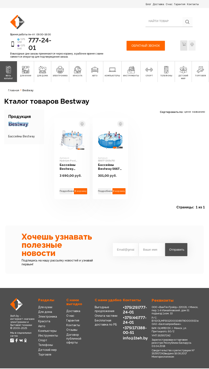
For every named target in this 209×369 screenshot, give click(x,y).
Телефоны (45, 345)
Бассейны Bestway (21, 137)
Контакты (193, 4)
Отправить (176, 250)
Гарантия (179, 4)
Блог (148, 4)
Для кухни (45, 307)
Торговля (44, 355)
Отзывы (71, 330)
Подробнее (66, 191)
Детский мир (47, 350)
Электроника (47, 317)
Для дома (45, 312)
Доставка (158, 4)
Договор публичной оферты (73, 339)
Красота (44, 321)
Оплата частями (106, 316)
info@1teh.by (135, 338)
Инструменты (48, 336)
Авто (41, 326)
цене (187, 112)
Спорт (42, 340)
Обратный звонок (145, 46)
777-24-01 (37, 44)
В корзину (80, 191)
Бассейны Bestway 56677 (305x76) (110, 167)
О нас (169, 4)
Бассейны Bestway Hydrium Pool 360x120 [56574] (70, 167)
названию (198, 112)
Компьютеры (47, 331)
